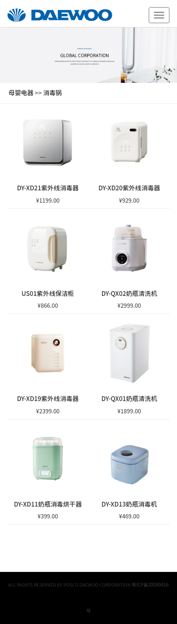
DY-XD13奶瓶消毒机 (129, 503)
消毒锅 (52, 92)
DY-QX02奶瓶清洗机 (129, 293)
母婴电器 (21, 92)
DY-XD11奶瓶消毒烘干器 (48, 503)
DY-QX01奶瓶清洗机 (129, 398)
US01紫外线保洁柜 (47, 293)
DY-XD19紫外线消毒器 (48, 398)
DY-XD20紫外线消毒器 (129, 187)
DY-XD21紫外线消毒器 (48, 187)
